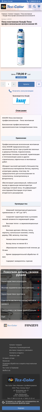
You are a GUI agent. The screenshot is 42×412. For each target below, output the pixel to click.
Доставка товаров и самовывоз (21, 350)
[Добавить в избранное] (38, 84)
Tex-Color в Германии (10, 368)
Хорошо (21, 408)
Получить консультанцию (21, 91)
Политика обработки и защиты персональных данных (20, 364)
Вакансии (6, 361)
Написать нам (14, 356)
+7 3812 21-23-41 (29, 398)
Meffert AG (6, 370)
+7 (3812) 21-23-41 (33, 1)
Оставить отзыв (8, 358)
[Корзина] (39, 6)
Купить (26, 84)
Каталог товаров (15, 345)
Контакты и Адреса (16, 353)
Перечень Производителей (19, 347)
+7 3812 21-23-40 (16, 398)
